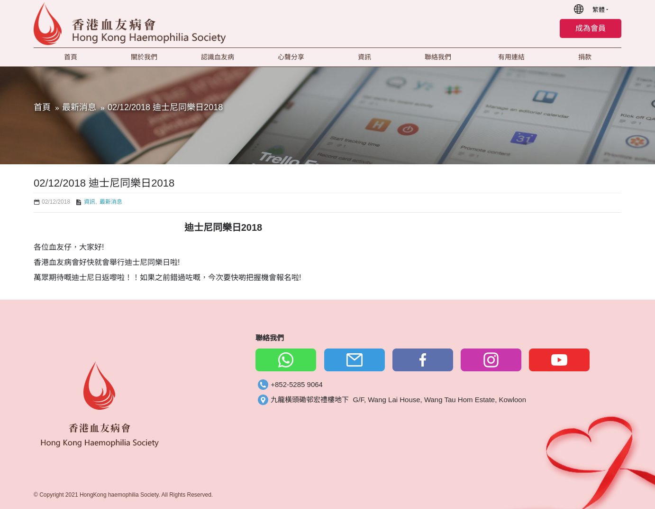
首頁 (42, 107)
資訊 (89, 201)
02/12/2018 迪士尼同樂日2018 (165, 107)
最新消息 (79, 107)
